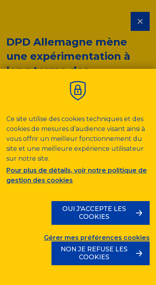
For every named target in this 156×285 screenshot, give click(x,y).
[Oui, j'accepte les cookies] (100, 213)
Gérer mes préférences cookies (97, 237)
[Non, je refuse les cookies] (100, 253)
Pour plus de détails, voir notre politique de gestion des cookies (76, 175)
